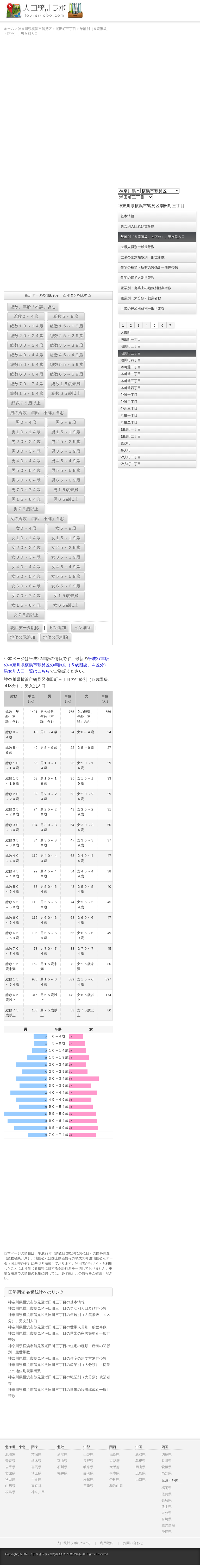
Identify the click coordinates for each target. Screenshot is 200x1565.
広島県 (140, 1473)
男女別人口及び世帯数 (137, 226)
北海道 (10, 1454)
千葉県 (36, 1479)
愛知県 (88, 1479)
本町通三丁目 (131, 381)
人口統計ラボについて (74, 1543)
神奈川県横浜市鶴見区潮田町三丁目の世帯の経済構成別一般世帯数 (59, 1392)
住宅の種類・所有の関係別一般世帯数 (149, 267)
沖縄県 (166, 1532)
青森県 (10, 1461)
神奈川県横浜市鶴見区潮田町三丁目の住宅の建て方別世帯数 (57, 1358)
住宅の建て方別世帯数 (137, 278)
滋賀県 (114, 1454)
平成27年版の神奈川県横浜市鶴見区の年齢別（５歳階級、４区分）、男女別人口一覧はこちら (58, 664)
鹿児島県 (168, 1525)
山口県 (140, 1479)
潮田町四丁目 (131, 360)
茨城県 (36, 1454)
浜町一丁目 (129, 415)
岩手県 (10, 1467)
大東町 (126, 332)
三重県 (88, 1486)
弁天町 (126, 450)
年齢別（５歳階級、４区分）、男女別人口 (153, 237)
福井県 (62, 1473)
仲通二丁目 (129, 402)
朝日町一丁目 (131, 429)
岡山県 (140, 1467)
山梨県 (88, 1454)
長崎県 (166, 1500)
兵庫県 (114, 1473)
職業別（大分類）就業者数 (141, 298)
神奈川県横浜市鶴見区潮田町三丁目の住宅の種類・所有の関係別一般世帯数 (59, 1349)
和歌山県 (116, 1486)
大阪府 (114, 1467)
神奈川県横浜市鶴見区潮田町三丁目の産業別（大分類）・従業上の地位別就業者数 (59, 1368)
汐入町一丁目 (131, 457)
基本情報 (127, 216)
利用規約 (107, 1543)
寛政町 (126, 443)
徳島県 (166, 1454)
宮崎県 (166, 1519)
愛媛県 (166, 1467)
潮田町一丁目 (131, 339)
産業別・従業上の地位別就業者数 (146, 288)
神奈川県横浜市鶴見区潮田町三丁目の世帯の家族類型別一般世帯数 (59, 1336)
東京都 (36, 1486)
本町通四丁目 (131, 388)
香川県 (166, 1461)
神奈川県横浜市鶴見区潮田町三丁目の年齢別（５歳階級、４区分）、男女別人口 (59, 1318)
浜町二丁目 (129, 422)
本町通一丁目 (131, 367)
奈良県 (114, 1479)
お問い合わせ (133, 1543)
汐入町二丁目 (131, 464)
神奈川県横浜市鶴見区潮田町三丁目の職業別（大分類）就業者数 (59, 1380)
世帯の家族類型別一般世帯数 (143, 257)
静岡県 (88, 1473)
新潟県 (62, 1454)
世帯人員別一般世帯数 (137, 247)
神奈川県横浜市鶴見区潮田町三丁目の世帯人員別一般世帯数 (57, 1327)
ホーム (9, 29)
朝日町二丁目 (131, 436)
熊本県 (166, 1507)
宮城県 (10, 1473)
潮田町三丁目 (66, 29)
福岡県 (166, 1488)
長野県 (88, 1461)
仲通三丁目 (129, 408)
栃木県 (36, 1461)
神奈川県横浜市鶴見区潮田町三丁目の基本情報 (46, 1302)
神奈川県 (38, 1492)
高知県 (166, 1473)
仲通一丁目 (129, 395)
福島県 (10, 1492)
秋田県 (10, 1479)
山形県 (10, 1486)
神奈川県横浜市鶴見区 (35, 29)
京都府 (114, 1461)
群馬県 (36, 1467)
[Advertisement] (58, 249)
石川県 (62, 1467)
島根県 (140, 1461)
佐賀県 (166, 1494)
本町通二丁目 (131, 374)
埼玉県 (36, 1473)
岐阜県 (88, 1467)
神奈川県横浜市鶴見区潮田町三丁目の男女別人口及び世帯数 (57, 1308)
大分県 (166, 1513)
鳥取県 (140, 1454)
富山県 (62, 1461)
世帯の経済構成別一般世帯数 (143, 309)
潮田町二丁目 (131, 346)
